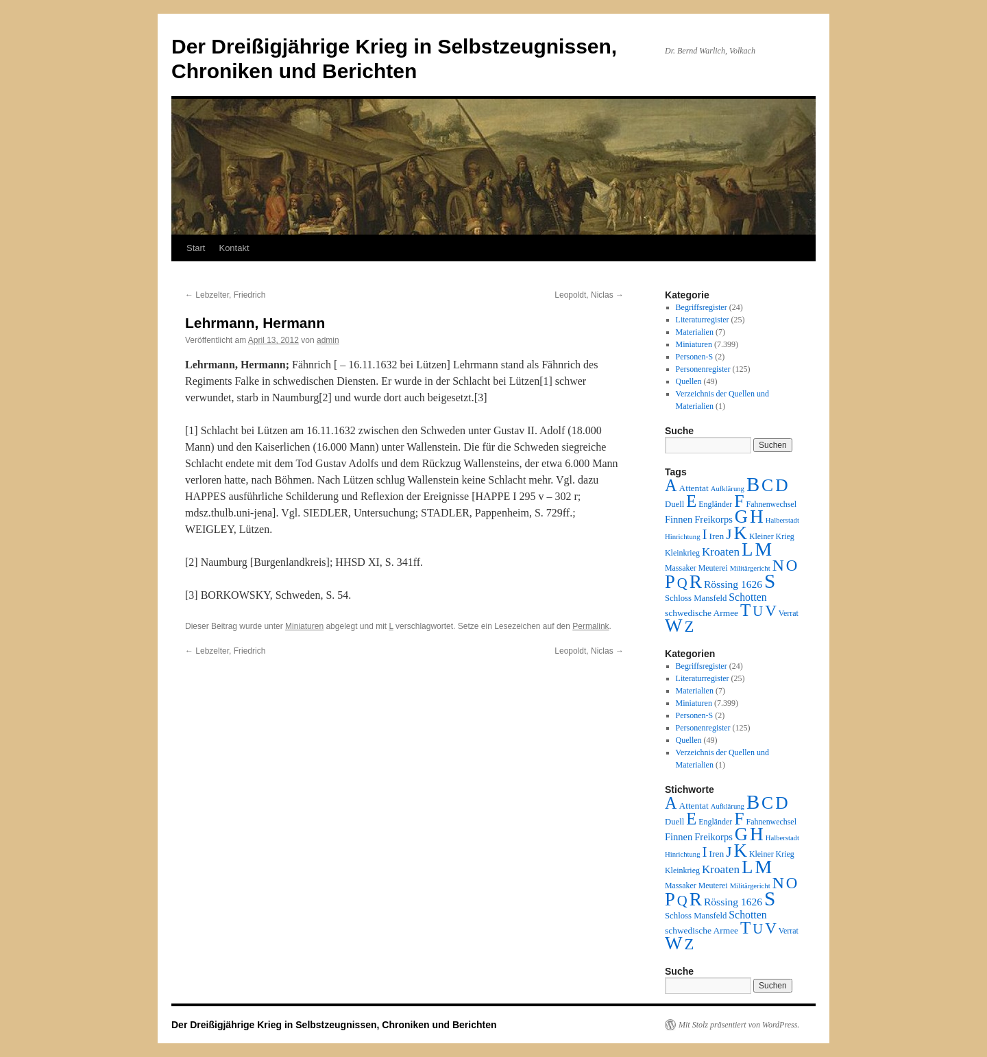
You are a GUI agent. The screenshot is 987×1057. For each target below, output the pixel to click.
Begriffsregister (701, 307)
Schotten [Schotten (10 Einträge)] (747, 597)
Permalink (590, 626)
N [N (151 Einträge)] (778, 565)
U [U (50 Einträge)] (758, 611)
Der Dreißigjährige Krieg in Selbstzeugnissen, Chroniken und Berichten (334, 1024)
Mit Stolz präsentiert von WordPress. (739, 1025)
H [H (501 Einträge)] (757, 516)
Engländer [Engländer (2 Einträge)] (715, 504)
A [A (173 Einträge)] (671, 485)
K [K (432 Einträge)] (739, 533)
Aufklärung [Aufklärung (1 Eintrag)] (727, 488)
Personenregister (703, 369)
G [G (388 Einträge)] (741, 516)
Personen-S (695, 356)
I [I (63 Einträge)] (705, 534)
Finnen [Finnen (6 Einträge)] (678, 519)
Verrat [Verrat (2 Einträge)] (789, 613)
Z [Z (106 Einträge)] (689, 626)
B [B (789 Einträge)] (752, 484)
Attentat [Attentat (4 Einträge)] (693, 488)
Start (195, 248)
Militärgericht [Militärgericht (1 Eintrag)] (750, 568)
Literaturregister (702, 319)
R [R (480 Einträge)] (696, 581)
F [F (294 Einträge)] (739, 501)
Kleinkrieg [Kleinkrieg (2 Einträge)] (682, 553)
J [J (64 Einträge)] (728, 534)
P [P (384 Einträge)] (670, 581)
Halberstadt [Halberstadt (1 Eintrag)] (782, 520)
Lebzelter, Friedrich (225, 295)
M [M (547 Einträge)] (763, 549)
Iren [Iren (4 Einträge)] (716, 536)
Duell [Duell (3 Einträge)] (674, 504)
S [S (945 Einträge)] (769, 581)
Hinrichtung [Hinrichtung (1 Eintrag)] (682, 537)
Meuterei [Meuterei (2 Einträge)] (713, 568)
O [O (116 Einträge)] (792, 565)
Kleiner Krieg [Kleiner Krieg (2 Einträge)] (771, 536)
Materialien (695, 332)
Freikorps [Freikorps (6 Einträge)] (713, 519)
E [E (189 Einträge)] (691, 501)
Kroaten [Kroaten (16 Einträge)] (721, 551)
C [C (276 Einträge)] (767, 485)
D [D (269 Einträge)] (781, 485)
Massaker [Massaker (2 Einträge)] (680, 568)
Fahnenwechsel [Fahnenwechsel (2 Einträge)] (771, 504)
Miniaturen (304, 626)
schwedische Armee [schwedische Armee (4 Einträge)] (701, 613)
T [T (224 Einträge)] (745, 610)
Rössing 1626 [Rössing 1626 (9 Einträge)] (733, 584)
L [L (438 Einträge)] (747, 549)
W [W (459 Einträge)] (674, 625)
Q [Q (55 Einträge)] (682, 583)
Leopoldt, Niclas (589, 295)
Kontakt (234, 248)
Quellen (689, 381)
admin (328, 340)
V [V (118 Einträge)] (771, 610)
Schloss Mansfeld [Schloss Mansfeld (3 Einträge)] (696, 598)
